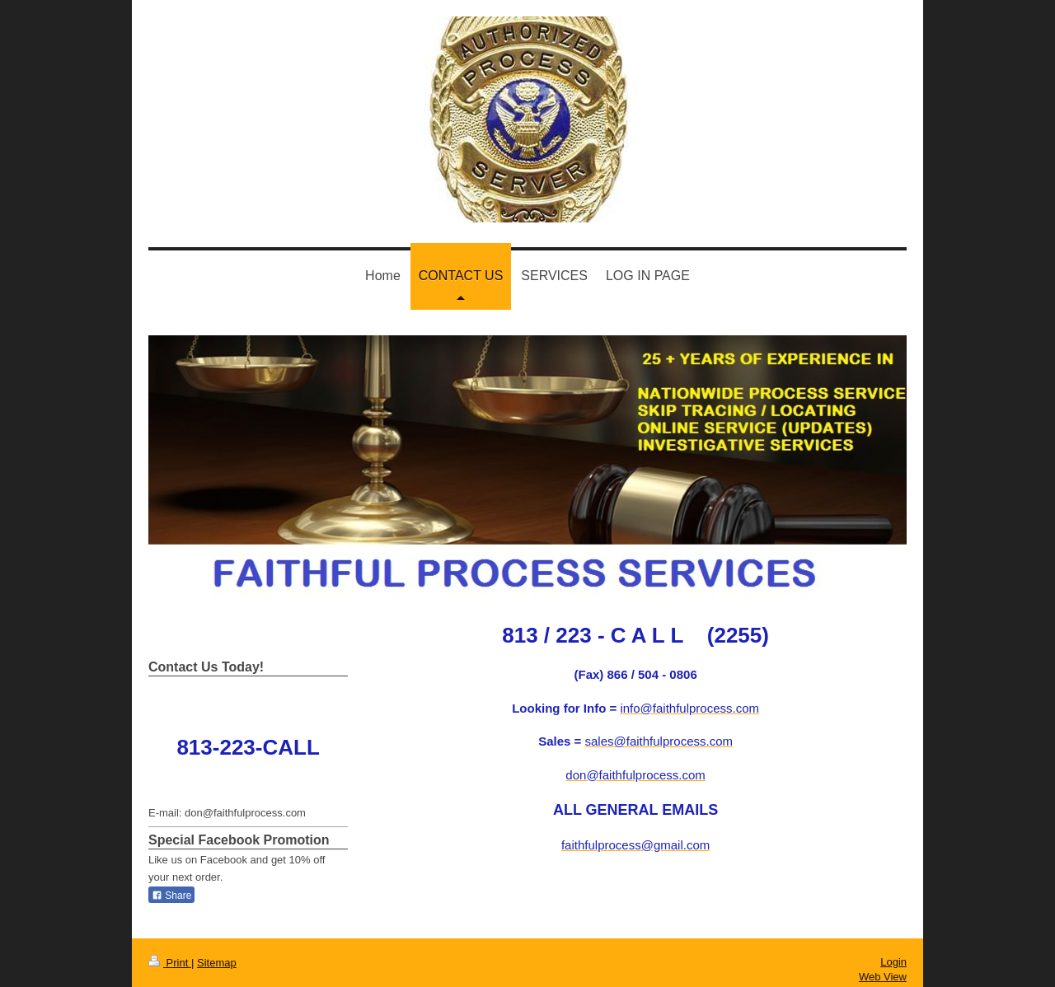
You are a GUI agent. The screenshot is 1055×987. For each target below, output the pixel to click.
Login (893, 962)
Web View (883, 977)
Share (171, 895)
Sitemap (217, 963)
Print (169, 963)
